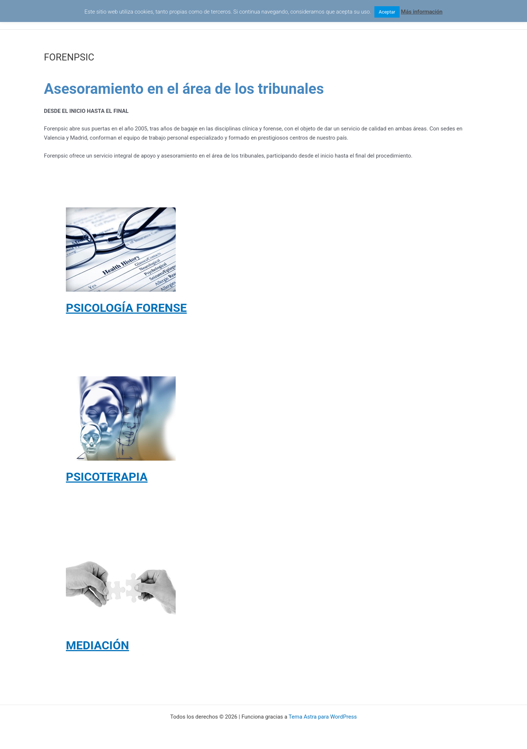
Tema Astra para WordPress (323, 716)
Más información (422, 11)
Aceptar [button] (387, 12)
